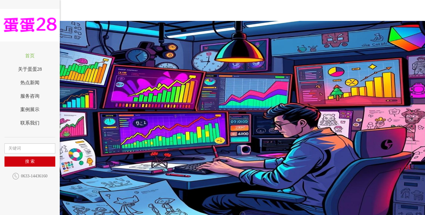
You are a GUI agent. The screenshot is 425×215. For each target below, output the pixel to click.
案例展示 (29, 109)
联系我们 (29, 122)
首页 (30, 55)
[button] (103, 128)
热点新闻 (29, 82)
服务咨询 (29, 96)
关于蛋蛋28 (30, 69)
